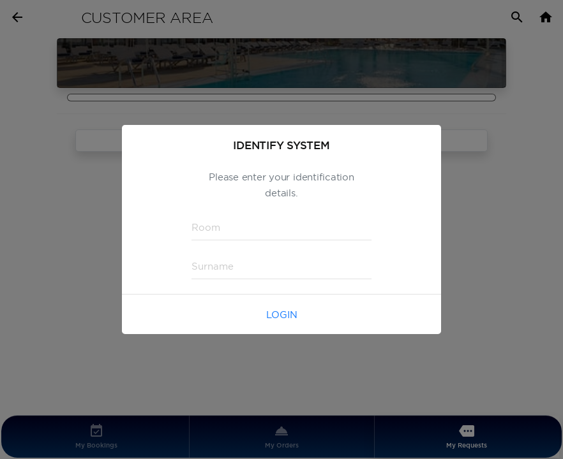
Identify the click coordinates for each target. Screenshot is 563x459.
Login (281, 315)
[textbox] (281, 227)
